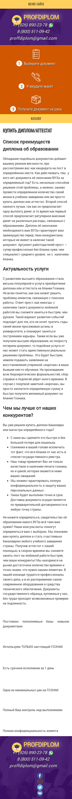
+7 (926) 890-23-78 (33, 25)
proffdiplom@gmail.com (33, 38)
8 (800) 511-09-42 (33, 31)
